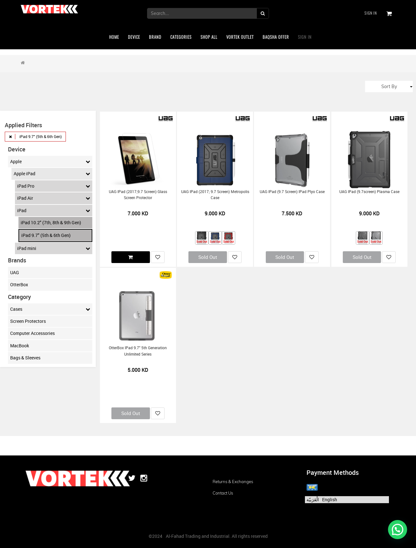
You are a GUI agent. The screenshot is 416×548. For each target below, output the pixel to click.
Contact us (223, 493)
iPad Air (53, 198)
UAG (14, 272)
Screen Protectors (28, 321)
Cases (50, 309)
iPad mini (53, 248)
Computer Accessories (32, 333)
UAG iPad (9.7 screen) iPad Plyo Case (292, 191)
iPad (53, 210)
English (329, 499)
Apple (50, 161)
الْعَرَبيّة (313, 499)
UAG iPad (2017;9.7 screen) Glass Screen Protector (138, 194)
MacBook (19, 346)
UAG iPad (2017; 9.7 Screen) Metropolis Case (215, 194)
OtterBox (19, 284)
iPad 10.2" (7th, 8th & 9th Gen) (51, 222)
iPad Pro (53, 186)
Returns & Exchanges (233, 481)
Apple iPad (52, 173)
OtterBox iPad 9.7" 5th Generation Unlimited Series (138, 351)
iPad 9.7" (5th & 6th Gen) (46, 235)
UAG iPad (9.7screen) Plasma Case (369, 191)
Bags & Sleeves (25, 358)
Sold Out (207, 257)
